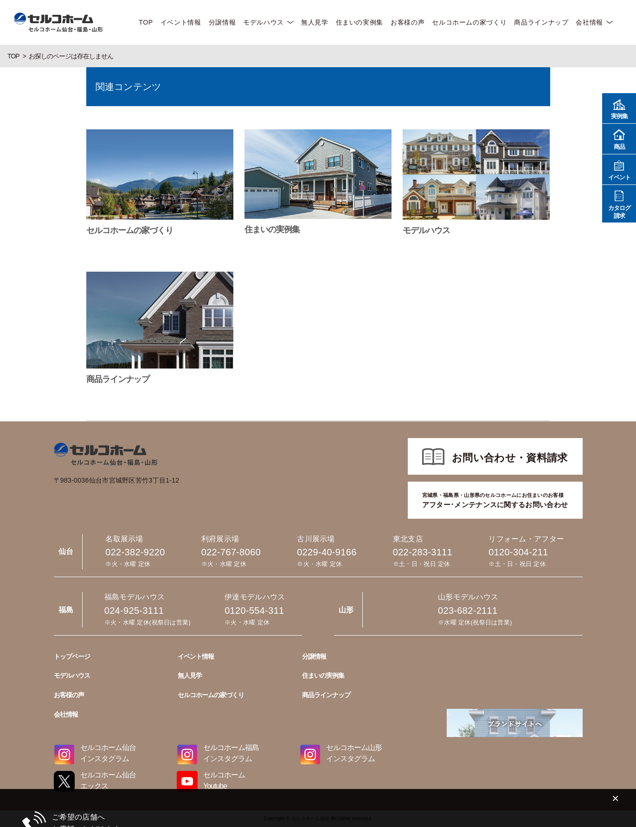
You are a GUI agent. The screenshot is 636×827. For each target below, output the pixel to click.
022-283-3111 (422, 552)
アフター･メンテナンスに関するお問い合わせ (495, 500)
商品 (619, 138)
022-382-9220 (135, 552)
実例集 (619, 108)
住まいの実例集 (359, 22)
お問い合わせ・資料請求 (510, 458)
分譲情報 (222, 22)
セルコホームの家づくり (469, 22)
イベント (619, 169)
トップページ (72, 656)
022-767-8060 (231, 552)
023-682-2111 (467, 610)
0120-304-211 (518, 552)
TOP (146, 22)
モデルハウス (263, 22)
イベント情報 (181, 22)
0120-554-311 (254, 610)
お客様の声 (407, 22)
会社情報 (589, 22)
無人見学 (314, 22)
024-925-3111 (134, 610)
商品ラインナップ (541, 22)
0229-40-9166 (326, 552)
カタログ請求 (619, 203)
